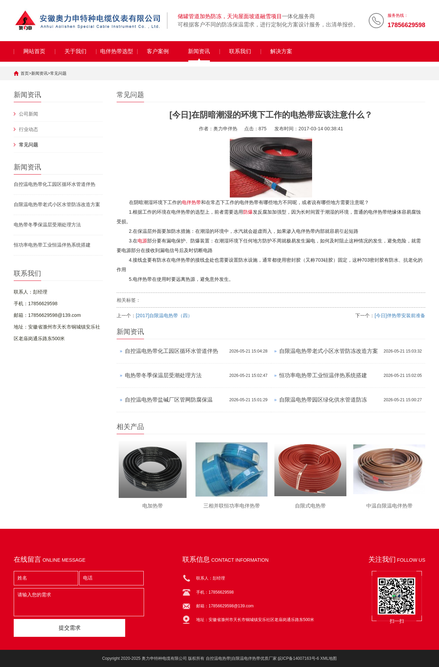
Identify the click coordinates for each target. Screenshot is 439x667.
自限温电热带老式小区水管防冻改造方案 (57, 204)
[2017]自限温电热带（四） (164, 315)
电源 (142, 240)
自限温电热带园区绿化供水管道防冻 (323, 400)
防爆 (248, 212)
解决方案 (281, 51)
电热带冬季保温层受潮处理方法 (47, 224)
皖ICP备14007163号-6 (298, 658)
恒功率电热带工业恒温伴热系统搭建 (52, 245)
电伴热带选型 (116, 51)
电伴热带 (191, 202)
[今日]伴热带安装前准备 (400, 315)
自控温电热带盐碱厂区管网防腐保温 (169, 400)
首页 (25, 73)
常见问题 (58, 73)
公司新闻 (28, 114)
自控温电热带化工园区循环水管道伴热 (54, 184)
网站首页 (34, 51)
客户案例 (158, 51)
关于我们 (75, 51)
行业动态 (28, 129)
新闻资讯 (199, 51)
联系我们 (240, 51)
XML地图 (328, 658)
